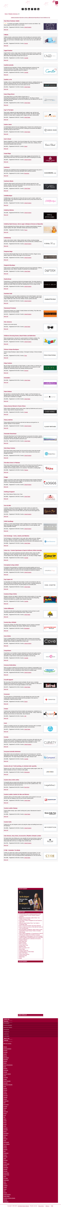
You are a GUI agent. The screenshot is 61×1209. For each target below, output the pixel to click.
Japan (4, 1119)
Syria (4, 1182)
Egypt (4, 1086)
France (25, 230)
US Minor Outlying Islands (9, 1198)
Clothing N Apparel (9, 491)
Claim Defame (8, 391)
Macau (4, 1131)
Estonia (5, 1088)
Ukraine (5, 1192)
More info (6, 29)
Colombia (5, 1077)
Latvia (4, 1126)
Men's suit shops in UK (24, 947)
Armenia (5, 1050)
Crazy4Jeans (7, 650)
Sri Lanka (5, 1178)
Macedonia (26, 173)
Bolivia (4, 1063)
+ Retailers (6, 1029)
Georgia (26, 43)
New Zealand (6, 1144)
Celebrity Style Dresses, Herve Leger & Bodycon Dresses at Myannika (23, 224)
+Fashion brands (7, 1025)
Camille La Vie (8, 79)
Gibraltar (5, 1097)
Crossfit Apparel (8, 679)
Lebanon (5, 1128)
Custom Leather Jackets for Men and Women (16, 794)
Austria (5, 1054)
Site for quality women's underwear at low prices (30, 938)
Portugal (5, 1156)
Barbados (5, 1059)
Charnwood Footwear (10, 308)
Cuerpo (6, 708)
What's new (6, 1038)
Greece (25, 701)
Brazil (4, 1066)
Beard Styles (22, 949)
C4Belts (6, 34)
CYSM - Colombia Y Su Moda (12, 850)
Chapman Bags (8, 251)
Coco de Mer (7, 505)
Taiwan (5, 1183)
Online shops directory (24, 954)
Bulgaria (5, 1068)
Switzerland (6, 1180)
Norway (5, 1147)
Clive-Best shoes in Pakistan (12, 462)
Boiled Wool (22, 956)
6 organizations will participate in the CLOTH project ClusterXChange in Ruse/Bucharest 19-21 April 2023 (31, 937)
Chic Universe (8, 322)
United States (27, 87)
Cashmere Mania (8, 181)
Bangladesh (26, 628)
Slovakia (5, 1169)
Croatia (5, 1079)
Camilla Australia (8, 65)
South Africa (6, 1173)
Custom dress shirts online (11, 779)
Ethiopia (5, 1090)
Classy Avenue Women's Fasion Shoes (15, 406)
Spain (4, 1176)
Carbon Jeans (8, 124)
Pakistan (26, 470)
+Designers (6, 1023)
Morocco (5, 1138)
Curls (5, 723)
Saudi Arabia (6, 1164)
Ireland (25, 146)
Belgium (5, 1061)
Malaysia (5, 1135)
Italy (4, 1117)
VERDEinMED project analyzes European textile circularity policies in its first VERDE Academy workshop (30, 915)
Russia (5, 1162)
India (4, 1110)
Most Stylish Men (23, 941)
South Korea (6, 1174)
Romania (5, 1160)
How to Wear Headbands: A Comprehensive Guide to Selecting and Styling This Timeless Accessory (31, 934)
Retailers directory (13, 14)
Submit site (6, 1019)
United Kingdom (27, 27)
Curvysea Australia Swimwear (12, 751)
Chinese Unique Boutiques (11, 349)
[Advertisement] (17, 875)
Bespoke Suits (22, 946)
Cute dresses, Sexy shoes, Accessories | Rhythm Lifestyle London (22, 835)
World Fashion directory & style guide (30, 5)
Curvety (6, 737)
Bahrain (5, 1056)
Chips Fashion (8, 363)
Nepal (4, 1140)
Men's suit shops (23, 943)
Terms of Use (41, 1205)
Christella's (7, 377)
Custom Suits (7, 822)
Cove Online (7, 636)
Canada (26, 412)
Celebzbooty (7, 237)
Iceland (5, 1108)
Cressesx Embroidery (10, 665)
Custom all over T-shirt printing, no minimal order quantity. (20, 766)
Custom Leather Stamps (10, 808)
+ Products (6, 1031)
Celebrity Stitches (9, 210)
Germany (26, 370)
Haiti (4, 1102)
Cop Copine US (8, 579)
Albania (5, 1047)
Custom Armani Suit (23, 950)
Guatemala (5, 1101)
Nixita (20, 958)
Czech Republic (6, 1081)
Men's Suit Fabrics (23, 953)
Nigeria (5, 1146)
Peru (4, 1151)
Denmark (5, 1083)
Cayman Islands (7, 1074)
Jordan (5, 1120)
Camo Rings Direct (9, 94)
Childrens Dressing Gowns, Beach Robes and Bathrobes (20, 335)
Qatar (4, 1158)
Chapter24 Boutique (9, 265)
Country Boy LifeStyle (10, 622)
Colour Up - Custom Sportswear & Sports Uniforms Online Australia (23, 550)
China (25, 355)
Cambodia (5, 1070)
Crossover (7, 694)
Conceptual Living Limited (11, 565)
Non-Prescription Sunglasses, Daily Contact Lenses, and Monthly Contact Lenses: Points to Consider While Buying (31, 931)
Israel (4, 1115)
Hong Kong (26, 787)
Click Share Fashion (9, 448)
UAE (25, 716)
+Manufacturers (7, 1027)
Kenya (4, 1122)
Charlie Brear (7, 279)
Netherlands (27, 772)
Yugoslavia (5, 1201)
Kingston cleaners (23, 940)
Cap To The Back (8, 110)
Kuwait (4, 1124)
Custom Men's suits (23, 945)
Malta (4, 1137)
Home (6, 14)
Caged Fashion (8, 50)
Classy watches (8, 419)
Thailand (5, 1185)
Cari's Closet (7, 139)
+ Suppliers (6, 1036)
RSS (52, 1205)
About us (47, 1205)
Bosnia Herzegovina (7, 1065)
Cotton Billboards (9, 608)
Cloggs (6, 477)
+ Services (6, 1033)
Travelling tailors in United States (26, 951)
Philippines (5, 1153)
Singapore (5, 1167)
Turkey (4, 1189)
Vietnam (5, 1199)
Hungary (5, 1106)
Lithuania (5, 1129)
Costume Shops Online (10, 594)
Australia (26, 58)
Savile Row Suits (23, 955)
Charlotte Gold (8, 293)
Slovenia (5, 1171)
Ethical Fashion (22, 942)
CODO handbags (8, 521)
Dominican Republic (7, 1084)
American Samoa (7, 1048)
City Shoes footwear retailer (11, 21)
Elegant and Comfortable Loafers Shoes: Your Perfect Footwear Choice (29, 918)
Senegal (5, 1165)
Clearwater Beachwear (10, 433)
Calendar (6, 1040)
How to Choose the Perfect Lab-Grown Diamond (30, 925)
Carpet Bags (7, 153)
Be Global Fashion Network (23, 1205)
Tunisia (5, 1187)
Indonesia (5, 1111)
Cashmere (7, 167)
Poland (5, 1155)
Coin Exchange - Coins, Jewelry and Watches (16, 536)
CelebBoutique (8, 195)
